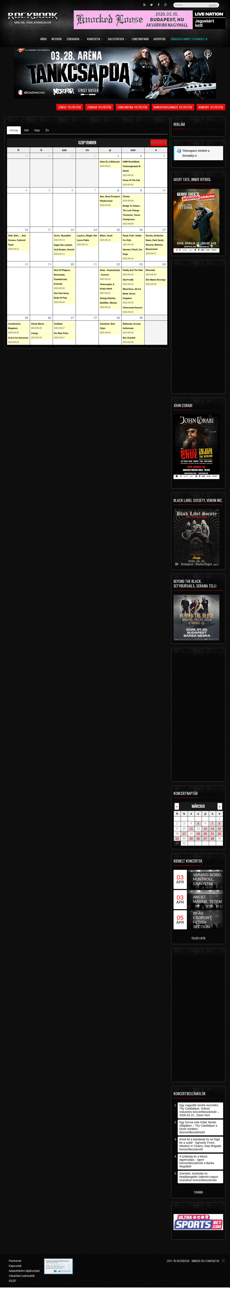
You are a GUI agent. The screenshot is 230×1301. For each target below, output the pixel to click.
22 (118, 264)
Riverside (150, 270)
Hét (26, 130)
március (198, 806)
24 (164, 264)
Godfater (58, 324)
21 (212, 833)
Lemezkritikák (140, 39)
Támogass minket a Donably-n (188, 39)
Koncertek (95, 39)
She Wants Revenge (155, 280)
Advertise (160, 39)
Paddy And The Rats (133, 270)
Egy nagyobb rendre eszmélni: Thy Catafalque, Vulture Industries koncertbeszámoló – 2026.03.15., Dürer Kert (199, 1110)
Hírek (43, 39)
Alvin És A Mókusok (110, 162)
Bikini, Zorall (106, 236)
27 (72, 317)
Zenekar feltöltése (99, 107)
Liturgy (34, 333)
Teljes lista (198, 938)
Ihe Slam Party (61, 333)
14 (95, 229)
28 (212, 838)
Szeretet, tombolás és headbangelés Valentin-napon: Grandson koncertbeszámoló (199, 1177)
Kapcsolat (15, 1265)
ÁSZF (12, 1280)
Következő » (157, 142)
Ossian (126, 196)
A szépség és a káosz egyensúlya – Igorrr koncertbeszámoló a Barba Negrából (196, 1161)
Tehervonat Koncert (132, 308)
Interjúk (56, 39)
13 (72, 229)
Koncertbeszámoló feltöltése (173, 107)
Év (47, 130)
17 (164, 229)
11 (26, 229)
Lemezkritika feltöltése (133, 107)
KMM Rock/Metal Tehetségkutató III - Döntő (132, 166)
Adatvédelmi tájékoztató (24, 1270)
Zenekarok (74, 39)
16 (141, 229)
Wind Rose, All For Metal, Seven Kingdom (132, 293)
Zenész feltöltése (69, 107)
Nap (37, 130)
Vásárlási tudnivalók (22, 1275)
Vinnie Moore (37, 324)
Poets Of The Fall (131, 180)
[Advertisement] (197, 328)
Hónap (15, 130)
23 (141, 264)
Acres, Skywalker (62, 236)
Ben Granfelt (129, 338)
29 (118, 317)
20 (72, 264)
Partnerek (15, 1261)
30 (141, 317)
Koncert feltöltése (211, 107)
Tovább (198, 1192)
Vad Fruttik (128, 280)
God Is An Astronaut (18, 338)
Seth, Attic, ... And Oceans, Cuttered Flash (17, 240)
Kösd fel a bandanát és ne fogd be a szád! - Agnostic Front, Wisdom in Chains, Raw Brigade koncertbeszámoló (200, 1144)
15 (118, 229)
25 (26, 317)
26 (49, 317)
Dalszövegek (117, 39)
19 (198, 833)
